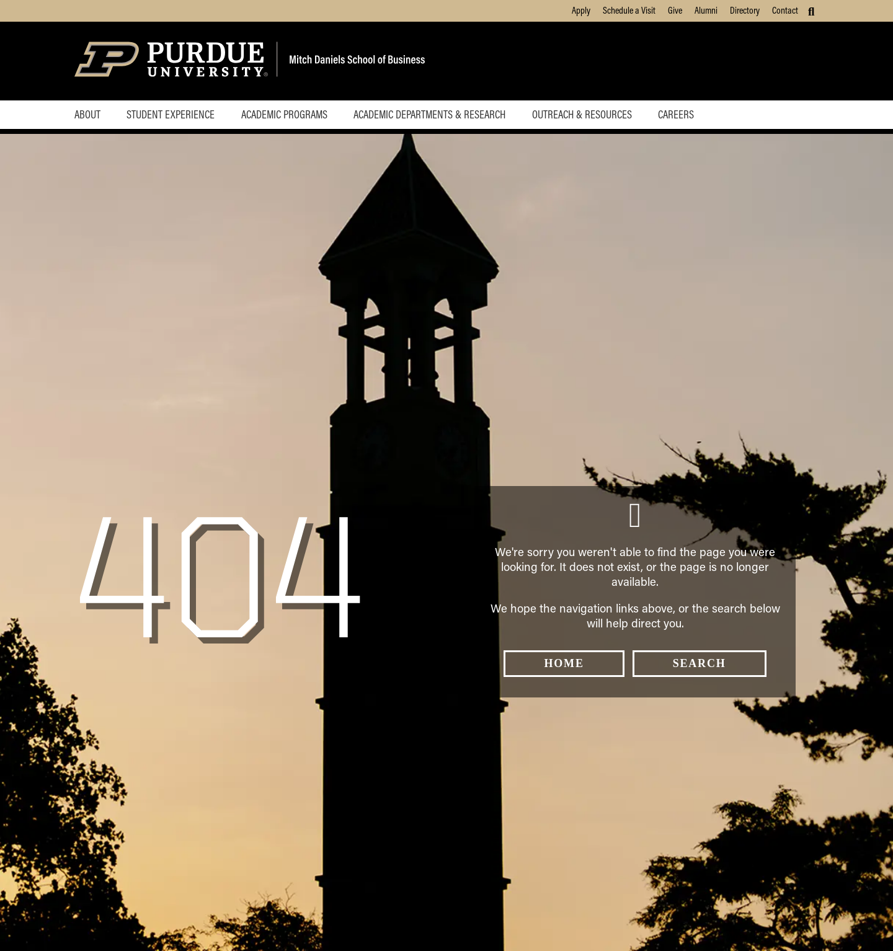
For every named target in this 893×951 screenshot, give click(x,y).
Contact (785, 10)
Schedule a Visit (629, 10)
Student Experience (171, 114)
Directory (745, 10)
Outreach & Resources (582, 114)
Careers (676, 114)
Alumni (706, 10)
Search (699, 663)
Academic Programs (284, 114)
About (87, 114)
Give (675, 10)
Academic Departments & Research (429, 114)
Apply (581, 10)
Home (564, 663)
